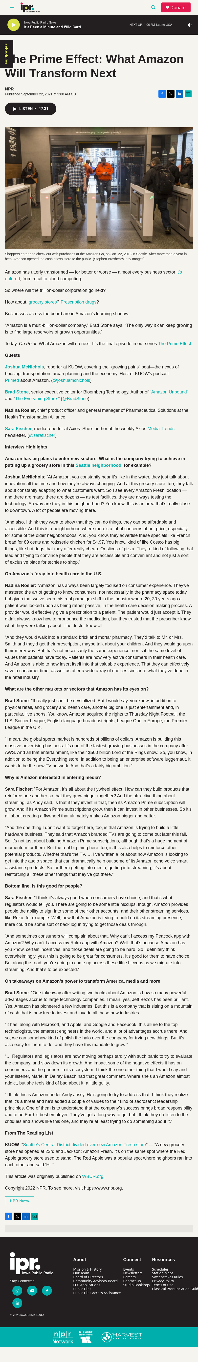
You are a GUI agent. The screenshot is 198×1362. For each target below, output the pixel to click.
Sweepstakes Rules (167, 1277)
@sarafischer (42, 435)
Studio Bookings (136, 1284)
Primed (12, 380)
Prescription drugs (78, 302)
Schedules (160, 1269)
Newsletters (133, 1273)
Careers (129, 1277)
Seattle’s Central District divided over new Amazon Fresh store (84, 1144)
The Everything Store (36, 398)
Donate (178, 7)
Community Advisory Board (95, 1281)
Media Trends (161, 428)
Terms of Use (162, 1284)
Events (128, 1269)
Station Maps (162, 1273)
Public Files (82, 1288)
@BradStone (75, 398)
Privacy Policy (163, 1281)
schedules (6, 53)
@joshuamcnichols (71, 380)
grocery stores (43, 302)
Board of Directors (88, 1277)
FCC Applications (86, 1284)
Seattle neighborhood (98, 465)
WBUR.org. (93, 1176)
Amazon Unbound (169, 391)
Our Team (81, 1273)
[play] (14, 25)
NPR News (19, 1201)
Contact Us (132, 1281)
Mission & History (87, 1269)
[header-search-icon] (153, 7)
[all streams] (190, 25)
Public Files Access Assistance (97, 1292)
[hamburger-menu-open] (12, 7)
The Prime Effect (174, 343)
